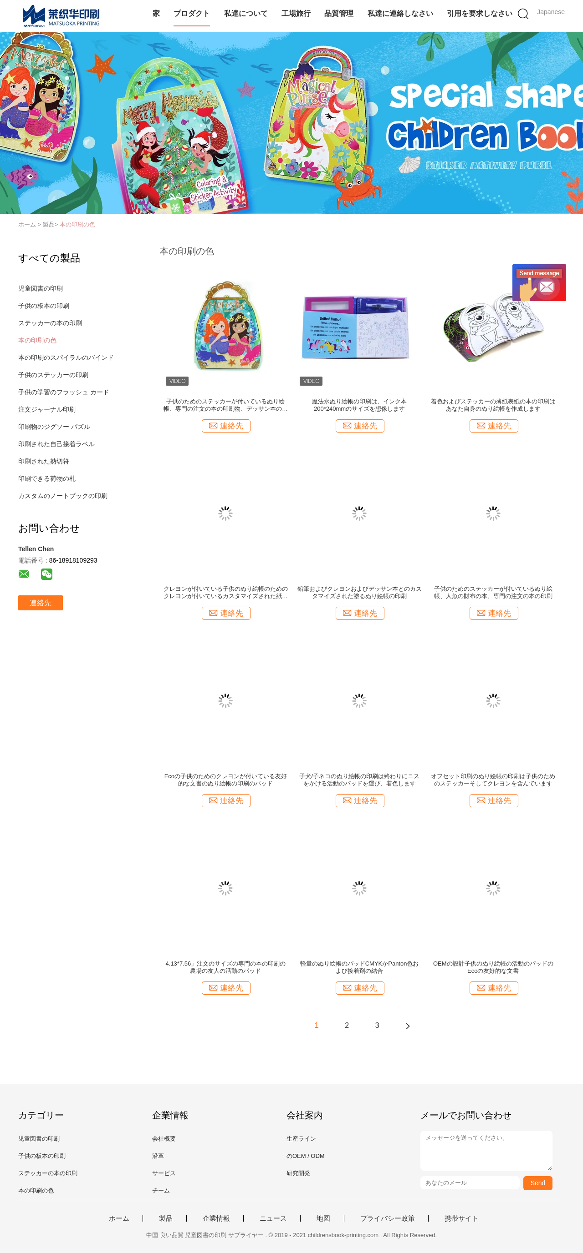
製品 (166, 1218)
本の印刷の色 (77, 224)
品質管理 (338, 13)
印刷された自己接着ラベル (56, 444)
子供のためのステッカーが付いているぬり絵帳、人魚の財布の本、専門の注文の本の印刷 (493, 592)
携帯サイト (462, 1218)
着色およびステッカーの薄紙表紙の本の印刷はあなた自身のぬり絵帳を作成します (493, 405)
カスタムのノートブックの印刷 (62, 495)
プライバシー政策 (387, 1218)
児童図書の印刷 (40, 288)
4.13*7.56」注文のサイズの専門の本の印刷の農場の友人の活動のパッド (226, 967)
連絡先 (40, 603)
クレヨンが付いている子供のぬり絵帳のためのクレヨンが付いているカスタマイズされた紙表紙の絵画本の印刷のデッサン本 (226, 592)
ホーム (119, 1218)
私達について (246, 13)
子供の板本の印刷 (43, 305)
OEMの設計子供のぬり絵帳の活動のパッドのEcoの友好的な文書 (493, 967)
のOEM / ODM (305, 1155)
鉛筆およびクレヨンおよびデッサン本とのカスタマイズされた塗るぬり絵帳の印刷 (359, 592)
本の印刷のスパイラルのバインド (66, 357)
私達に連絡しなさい (400, 13)
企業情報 (216, 1218)
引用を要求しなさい (479, 13)
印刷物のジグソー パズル (54, 426)
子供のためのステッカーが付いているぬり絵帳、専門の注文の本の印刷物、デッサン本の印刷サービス (226, 405)
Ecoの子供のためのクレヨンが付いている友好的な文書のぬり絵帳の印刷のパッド (225, 780)
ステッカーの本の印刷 (50, 323)
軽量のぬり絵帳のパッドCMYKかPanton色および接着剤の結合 (359, 967)
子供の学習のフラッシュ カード (63, 392)
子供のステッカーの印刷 (53, 374)
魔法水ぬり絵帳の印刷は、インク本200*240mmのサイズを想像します (359, 405)
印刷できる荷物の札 (47, 478)
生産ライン (301, 1138)
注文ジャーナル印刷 (47, 409)
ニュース (273, 1218)
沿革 (158, 1155)
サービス (164, 1173)
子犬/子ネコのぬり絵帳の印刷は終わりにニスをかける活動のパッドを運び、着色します (359, 780)
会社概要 (164, 1138)
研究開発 (298, 1173)
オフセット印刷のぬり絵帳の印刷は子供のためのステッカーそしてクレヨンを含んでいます (493, 780)
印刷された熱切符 (43, 461)
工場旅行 (296, 13)
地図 (323, 1218)
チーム (161, 1190)
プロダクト (192, 13)
